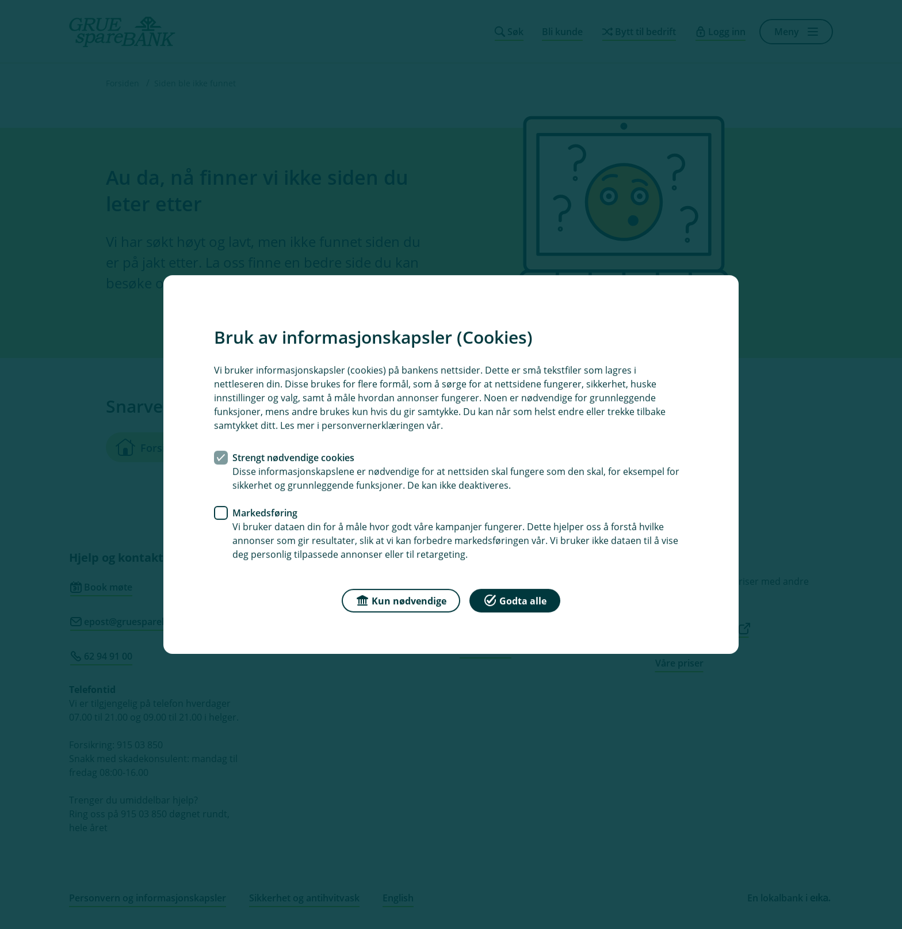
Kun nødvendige (401, 600)
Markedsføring (264, 513)
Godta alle (514, 600)
